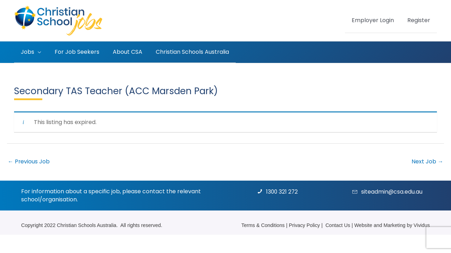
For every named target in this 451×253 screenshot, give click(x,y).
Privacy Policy (303, 225)
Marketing (394, 225)
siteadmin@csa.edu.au (392, 192)
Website (363, 225)
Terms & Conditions (261, 225)
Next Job (427, 161)
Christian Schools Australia (87, 225)
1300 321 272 (282, 192)
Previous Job (29, 161)
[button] (36, 52)
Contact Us (337, 225)
